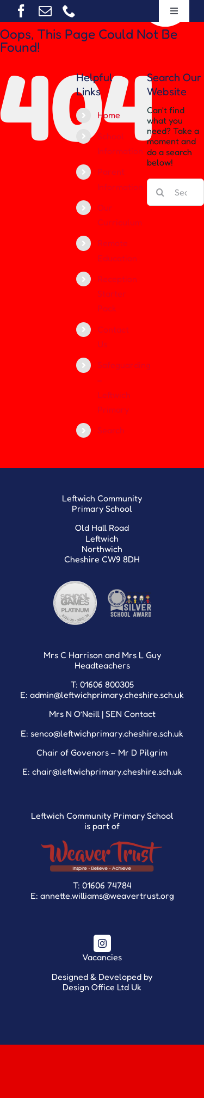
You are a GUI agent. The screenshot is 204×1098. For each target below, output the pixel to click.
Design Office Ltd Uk (102, 987)
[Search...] (175, 192)
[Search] (160, 192)
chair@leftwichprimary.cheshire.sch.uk (107, 771)
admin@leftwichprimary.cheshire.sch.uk (107, 694)
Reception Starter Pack (117, 293)
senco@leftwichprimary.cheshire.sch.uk (106, 733)
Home (108, 114)
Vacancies (102, 957)
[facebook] (21, 10)
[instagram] (102, 943)
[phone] (69, 10)
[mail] (45, 10)
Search (111, 430)
